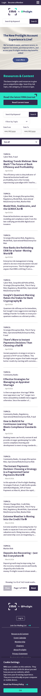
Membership (20, 642)
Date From (7, 127)
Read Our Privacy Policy (13, 684)
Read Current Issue (20, 102)
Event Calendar (20, 638)
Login (4, 2)
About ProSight (20, 650)
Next (33, 588)
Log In (20, 618)
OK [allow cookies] (20, 690)
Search (34, 21)
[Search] (16, 114)
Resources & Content (20, 634)
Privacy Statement (20, 654)
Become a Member (15, 2)
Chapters (20, 646)
